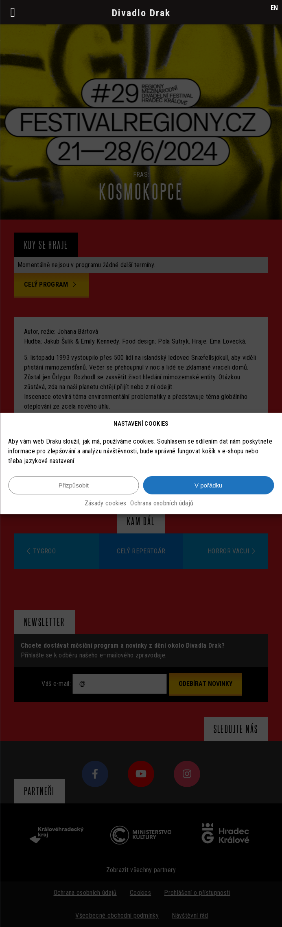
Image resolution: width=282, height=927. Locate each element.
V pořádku (208, 485)
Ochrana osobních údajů (161, 503)
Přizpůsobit (74, 485)
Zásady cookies (105, 503)
